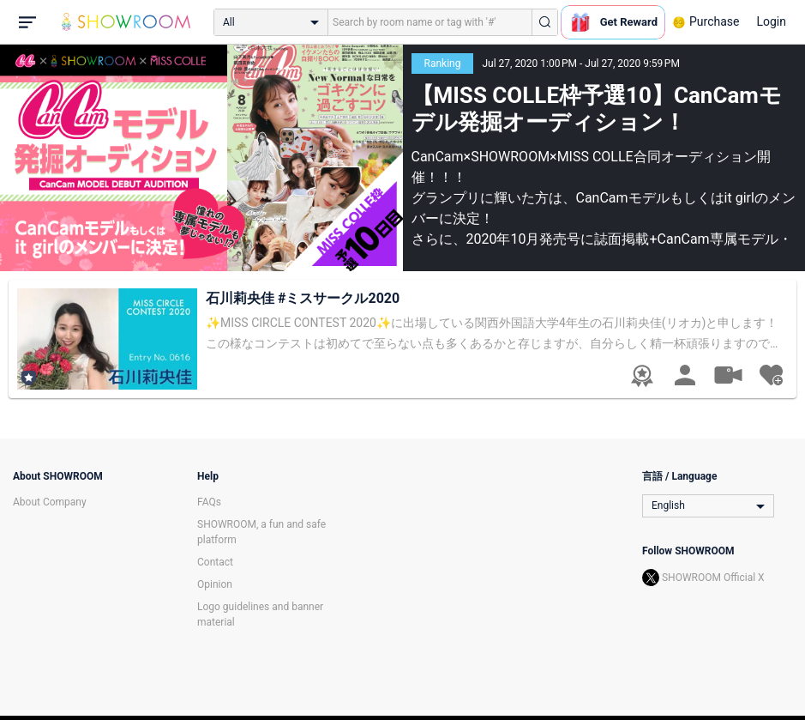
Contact (215, 562)
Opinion (214, 584)
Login (771, 21)
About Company (50, 502)
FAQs (209, 502)
